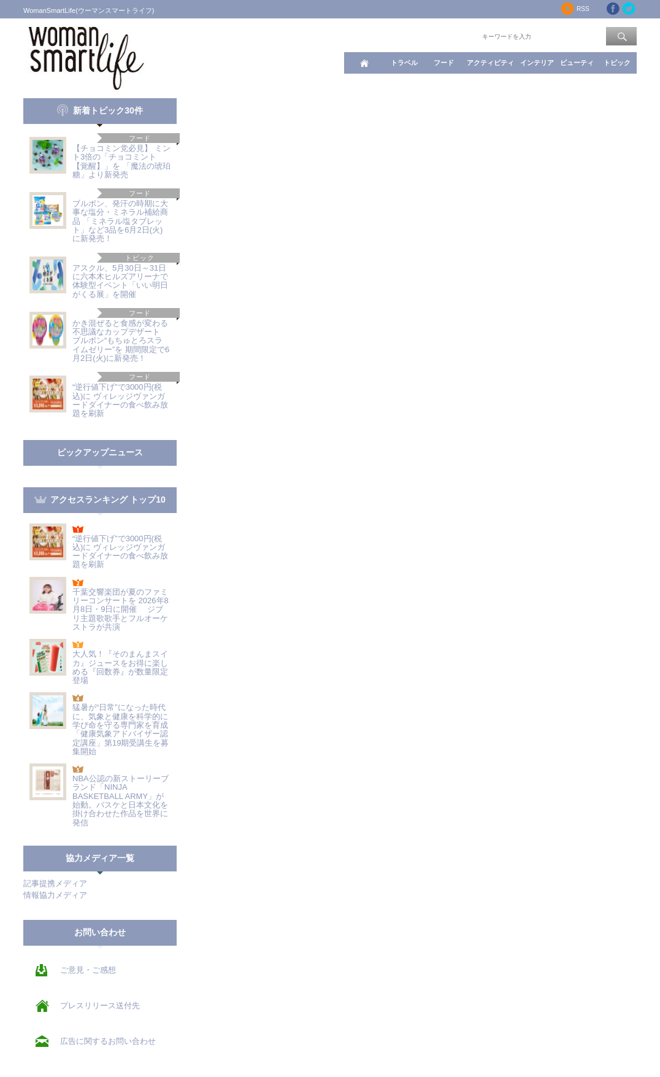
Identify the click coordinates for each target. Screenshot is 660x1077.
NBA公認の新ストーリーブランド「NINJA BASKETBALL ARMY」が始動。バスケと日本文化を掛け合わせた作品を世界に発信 (120, 800)
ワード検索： (459, 35)
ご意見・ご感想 (88, 970)
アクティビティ (490, 62)
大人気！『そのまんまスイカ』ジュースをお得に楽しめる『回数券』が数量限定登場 (120, 667)
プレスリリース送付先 (100, 1005)
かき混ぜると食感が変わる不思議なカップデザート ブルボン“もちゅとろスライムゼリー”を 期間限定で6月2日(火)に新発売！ (121, 340)
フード (444, 62)
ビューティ (577, 62)
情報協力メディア (55, 895)
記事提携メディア (55, 883)
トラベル (404, 62)
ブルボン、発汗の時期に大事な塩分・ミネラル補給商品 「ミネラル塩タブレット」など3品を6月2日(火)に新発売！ (120, 221)
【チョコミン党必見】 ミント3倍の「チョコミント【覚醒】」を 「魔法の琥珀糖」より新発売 (121, 161)
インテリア (537, 62)
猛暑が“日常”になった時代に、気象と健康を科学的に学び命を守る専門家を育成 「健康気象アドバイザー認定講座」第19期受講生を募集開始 (124, 729)
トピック (617, 62)
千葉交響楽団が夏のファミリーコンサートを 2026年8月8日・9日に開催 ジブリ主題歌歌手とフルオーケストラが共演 (120, 609)
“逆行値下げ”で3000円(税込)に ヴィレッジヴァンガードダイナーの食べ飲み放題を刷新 (120, 400)
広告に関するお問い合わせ (108, 1041)
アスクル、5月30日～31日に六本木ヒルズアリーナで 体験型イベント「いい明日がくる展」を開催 (120, 281)
